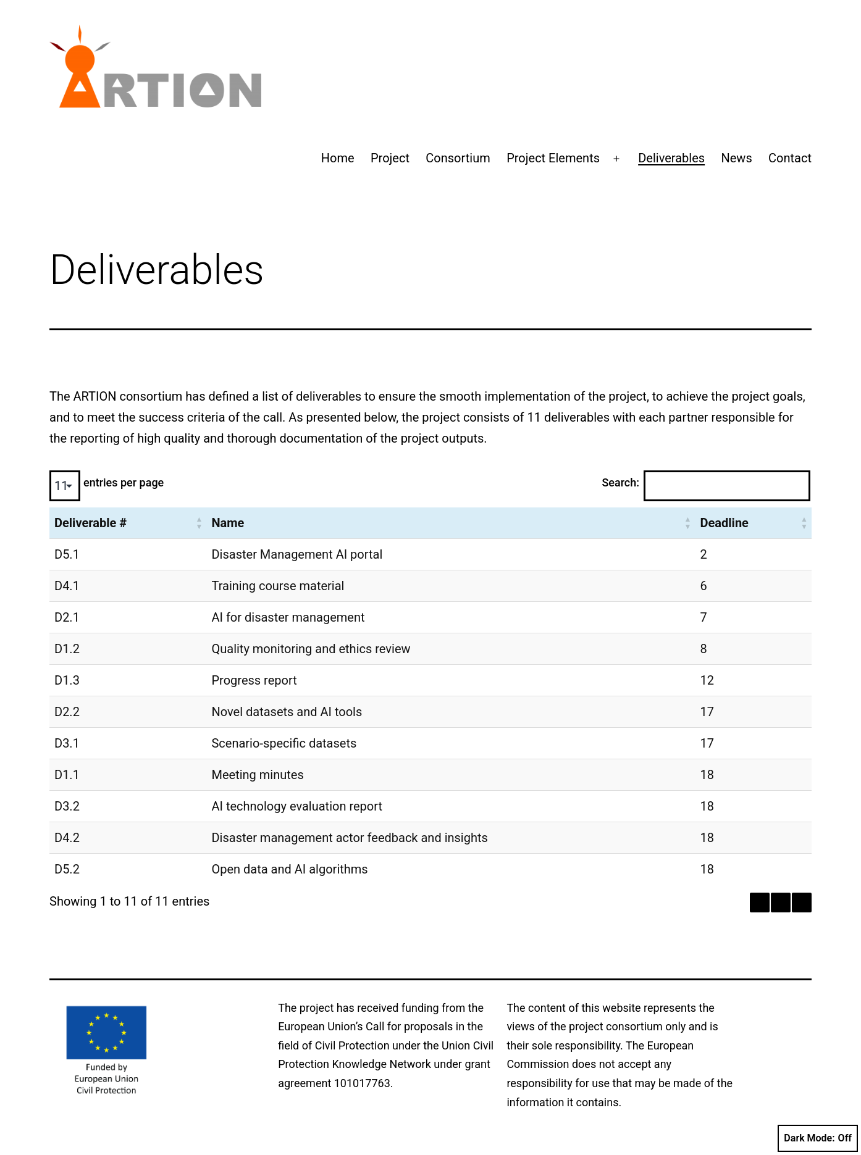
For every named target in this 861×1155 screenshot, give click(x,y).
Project (390, 158)
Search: (620, 482)
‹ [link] (760, 902)
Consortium (458, 158)
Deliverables (671, 158)
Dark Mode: (818, 1138)
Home (338, 158)
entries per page (123, 482)
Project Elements (553, 158)
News (736, 158)
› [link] (802, 902)
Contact (790, 158)
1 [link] (780, 902)
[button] (199, 522)
